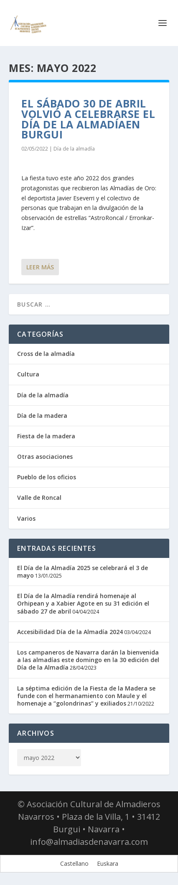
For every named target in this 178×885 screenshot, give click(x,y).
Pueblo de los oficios (46, 477)
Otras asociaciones (45, 456)
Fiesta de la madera (46, 436)
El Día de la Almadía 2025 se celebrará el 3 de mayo (82, 571)
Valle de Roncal (39, 497)
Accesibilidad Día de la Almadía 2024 (70, 632)
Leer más (40, 267)
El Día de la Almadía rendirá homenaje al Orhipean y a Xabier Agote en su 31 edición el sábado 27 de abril (83, 603)
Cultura (28, 374)
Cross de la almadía (46, 354)
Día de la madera (42, 415)
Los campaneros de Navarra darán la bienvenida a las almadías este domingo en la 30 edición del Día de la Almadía (88, 659)
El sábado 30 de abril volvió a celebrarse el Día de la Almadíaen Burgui (88, 118)
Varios (26, 518)
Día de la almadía (74, 148)
